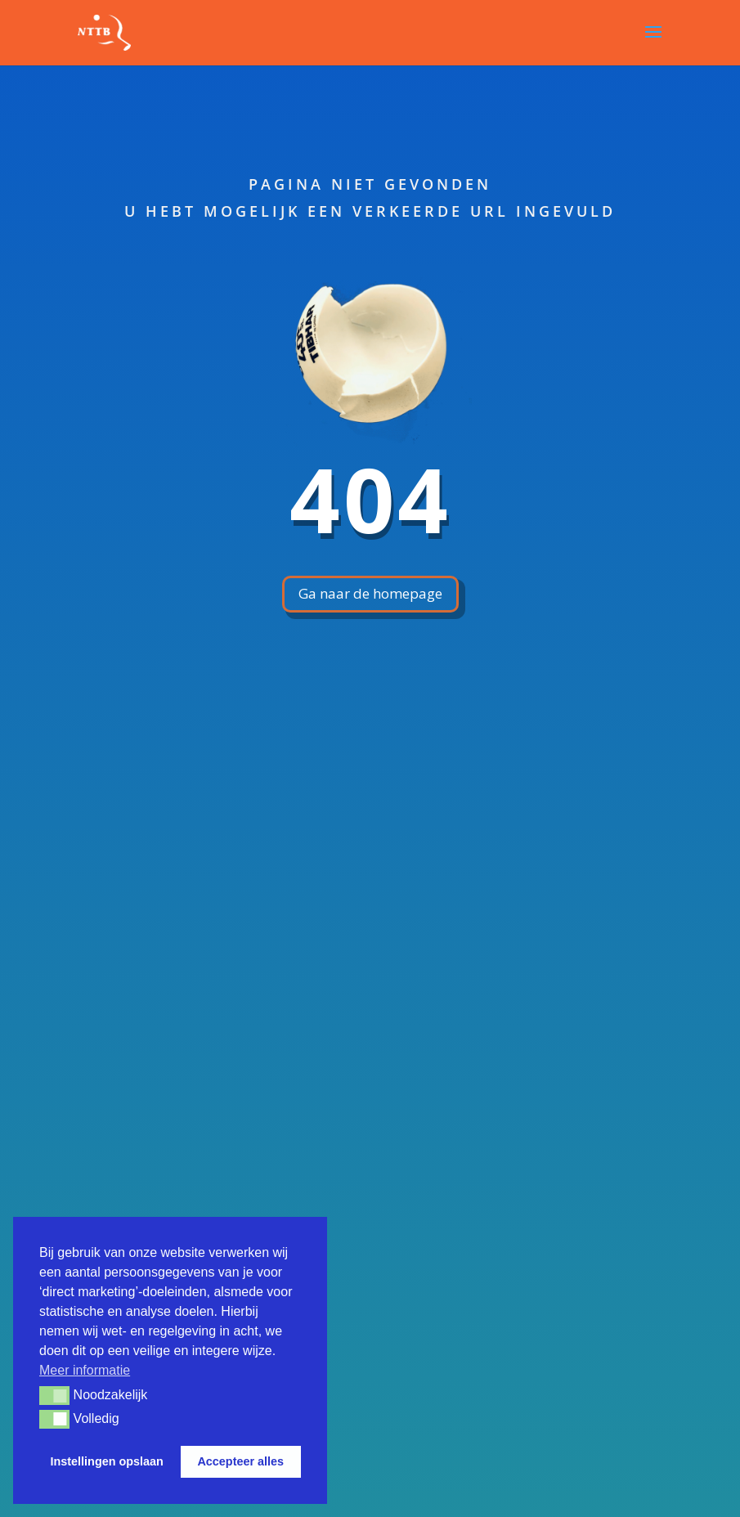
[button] (54, 1395)
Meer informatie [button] (84, 1370)
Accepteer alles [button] (240, 1461)
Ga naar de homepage (370, 593)
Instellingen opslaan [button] (107, 1461)
